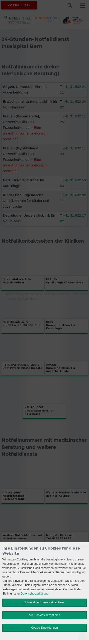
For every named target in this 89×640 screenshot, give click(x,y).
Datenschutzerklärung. (35, 593)
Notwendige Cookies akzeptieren (44, 602)
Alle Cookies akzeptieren (44, 615)
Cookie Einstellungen (44, 627)
